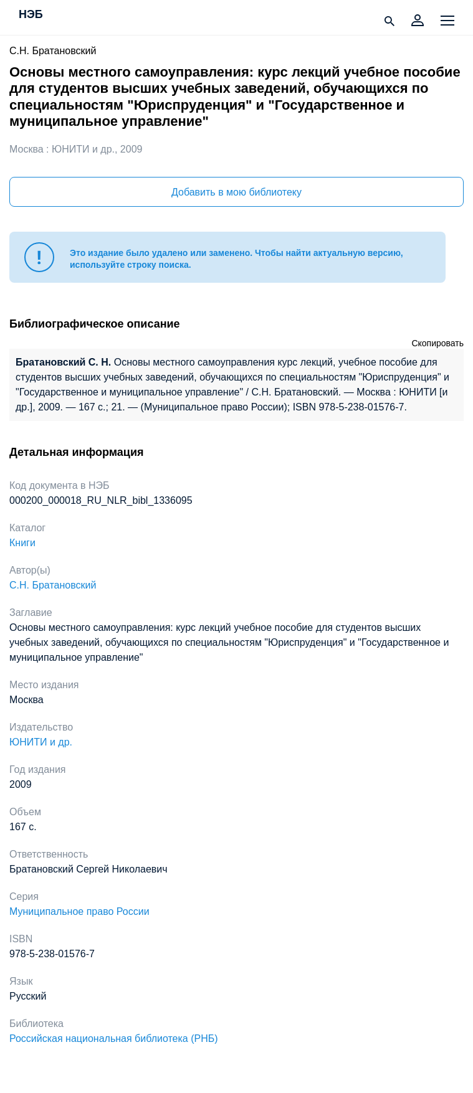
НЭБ (31, 15)
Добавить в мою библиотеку (236, 192)
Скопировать (437, 343)
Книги (22, 542)
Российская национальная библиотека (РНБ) (113, 1038)
